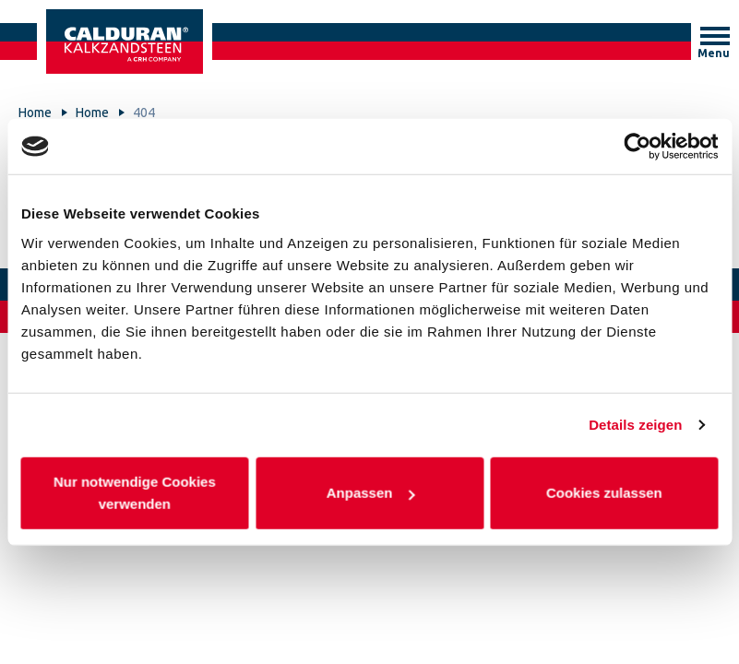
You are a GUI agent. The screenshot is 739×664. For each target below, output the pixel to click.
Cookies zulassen (604, 492)
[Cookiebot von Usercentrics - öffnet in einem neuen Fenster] (637, 146)
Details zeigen (635, 425)
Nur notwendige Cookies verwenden (135, 492)
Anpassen (370, 492)
